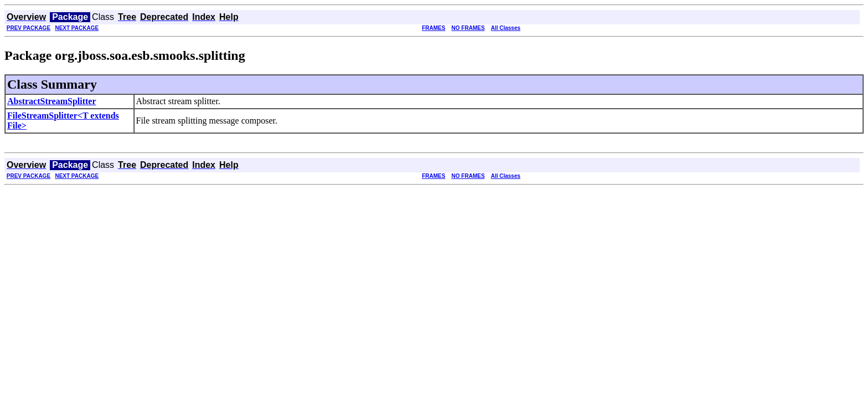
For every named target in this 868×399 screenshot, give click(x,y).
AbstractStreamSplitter (51, 101)
